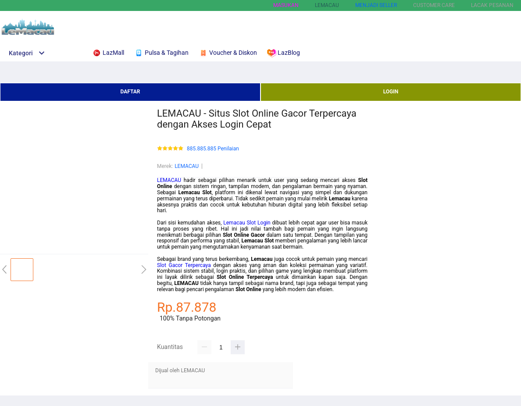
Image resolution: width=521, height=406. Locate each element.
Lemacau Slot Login (246, 223)
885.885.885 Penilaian (213, 149)
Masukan (286, 5)
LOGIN (391, 92)
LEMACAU (187, 166)
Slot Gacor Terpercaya (184, 265)
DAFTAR (130, 92)
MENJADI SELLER (376, 5)
